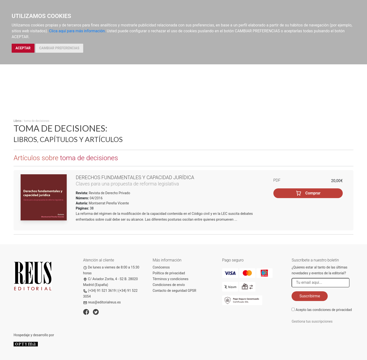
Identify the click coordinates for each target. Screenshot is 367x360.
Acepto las (324, 310)
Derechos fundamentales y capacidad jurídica (135, 177)
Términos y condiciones (170, 279)
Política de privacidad (169, 273)
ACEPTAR (23, 48)
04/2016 (95, 198)
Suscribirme (309, 296)
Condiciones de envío (169, 285)
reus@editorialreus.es (102, 302)
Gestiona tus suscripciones (312, 321)
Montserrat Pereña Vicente (109, 203)
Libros (17, 121)
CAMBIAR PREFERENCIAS (59, 48)
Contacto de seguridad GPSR (174, 291)
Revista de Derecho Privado (109, 193)
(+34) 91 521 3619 (99, 291)
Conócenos (161, 267)
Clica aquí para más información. (77, 31)
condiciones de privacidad (332, 310)
